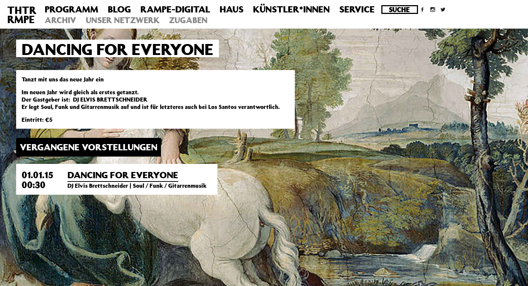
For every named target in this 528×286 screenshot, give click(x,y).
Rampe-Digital (175, 9)
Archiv (60, 20)
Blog (119, 9)
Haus (231, 9)
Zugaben (188, 20)
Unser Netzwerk (123, 20)
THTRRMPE (21, 14)
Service (357, 9)
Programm (71, 9)
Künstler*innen (291, 9)
